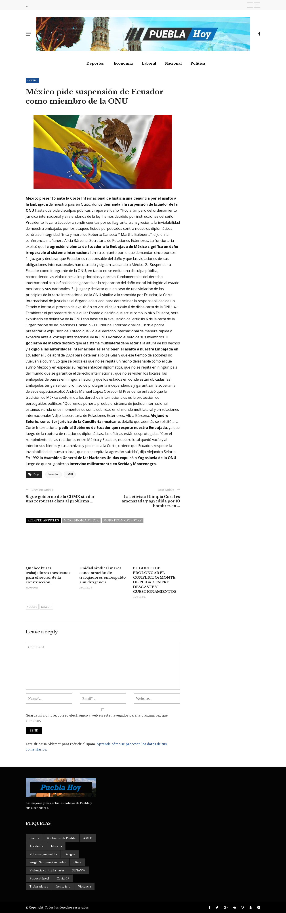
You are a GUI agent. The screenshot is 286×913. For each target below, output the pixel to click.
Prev (32, 607)
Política (198, 63)
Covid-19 (63, 878)
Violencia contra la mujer (46, 870)
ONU (70, 474)
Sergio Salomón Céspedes (47, 862)
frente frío (63, 886)
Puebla (34, 838)
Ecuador (53, 474)
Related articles (43, 520)
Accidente (36, 846)
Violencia (84, 886)
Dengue (70, 854)
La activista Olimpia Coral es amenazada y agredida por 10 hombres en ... (151, 501)
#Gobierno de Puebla (61, 838)
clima (77, 862)
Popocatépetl (39, 878)
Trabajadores (38, 886)
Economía (123, 63)
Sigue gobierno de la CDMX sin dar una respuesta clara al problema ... (60, 499)
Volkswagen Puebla (43, 854)
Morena (56, 846)
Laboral (149, 63)
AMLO (87, 838)
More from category (122, 520)
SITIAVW (78, 870)
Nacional (173, 63)
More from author (81, 520)
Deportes (95, 63)
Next (46, 607)
